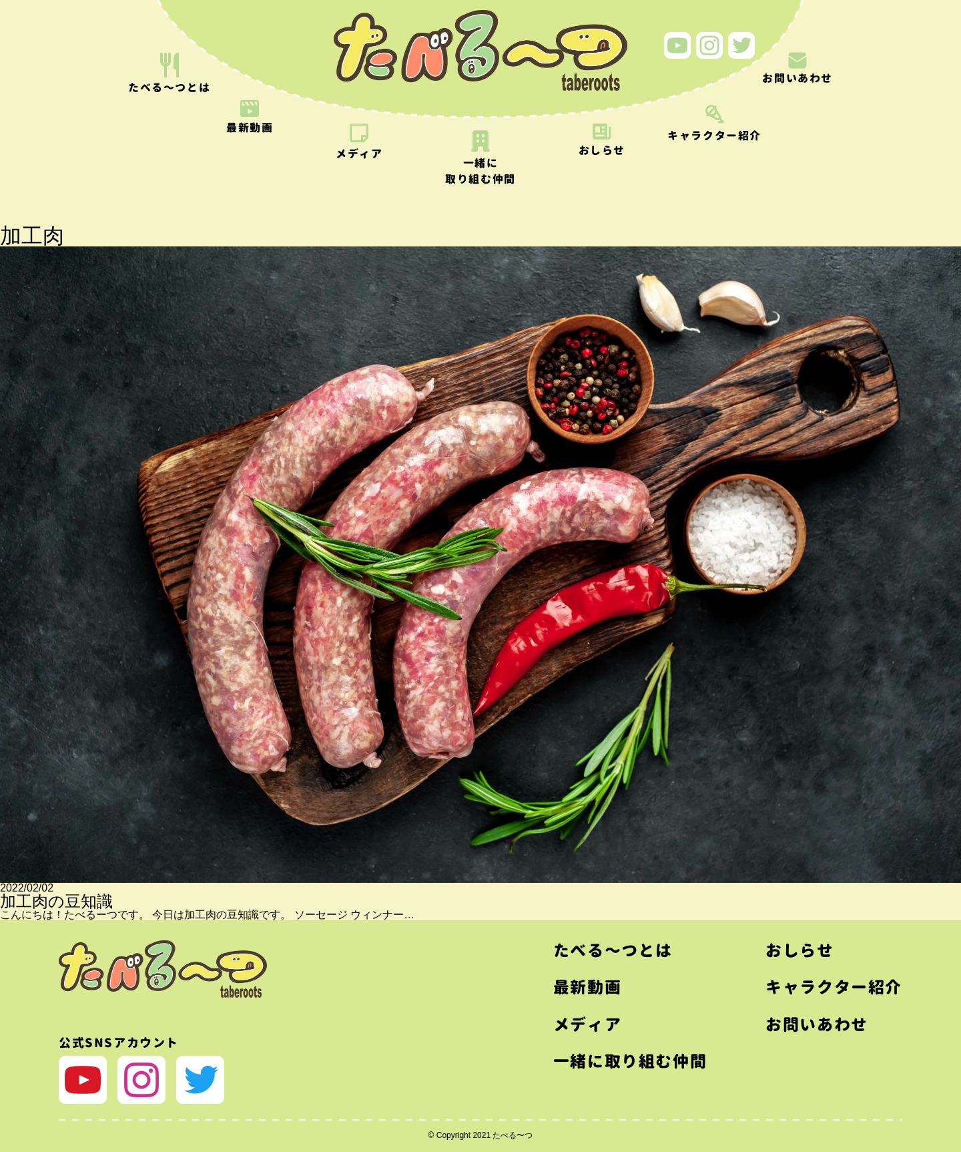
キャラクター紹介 (833, 987)
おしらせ (799, 950)
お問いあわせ (816, 1024)
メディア (587, 1024)
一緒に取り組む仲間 (630, 1061)
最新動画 (587, 987)
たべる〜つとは (613, 950)
